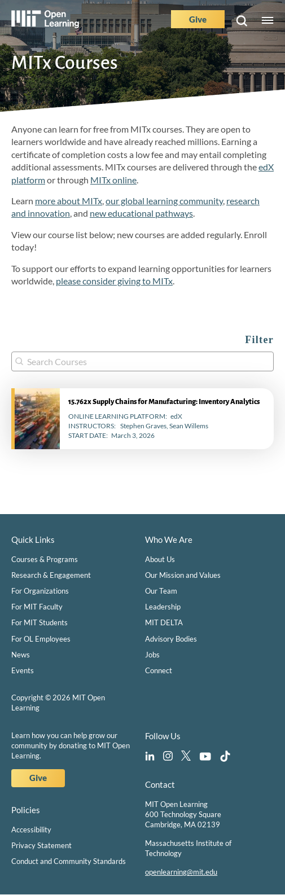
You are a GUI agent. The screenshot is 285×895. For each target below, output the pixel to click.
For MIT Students (39, 622)
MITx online (113, 179)
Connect (158, 670)
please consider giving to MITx (114, 280)
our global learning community (164, 200)
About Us (160, 559)
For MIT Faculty (37, 606)
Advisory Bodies (171, 638)
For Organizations (40, 590)
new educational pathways (141, 213)
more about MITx (68, 200)
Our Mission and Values (183, 575)
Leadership (163, 606)
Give (198, 19)
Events (22, 670)
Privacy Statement (41, 845)
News (20, 654)
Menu (267, 21)
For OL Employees (41, 638)
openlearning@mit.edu (181, 871)
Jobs (152, 654)
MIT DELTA (164, 622)
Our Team (161, 590)
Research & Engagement (51, 575)
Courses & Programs (44, 559)
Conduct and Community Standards (68, 861)
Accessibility (31, 829)
